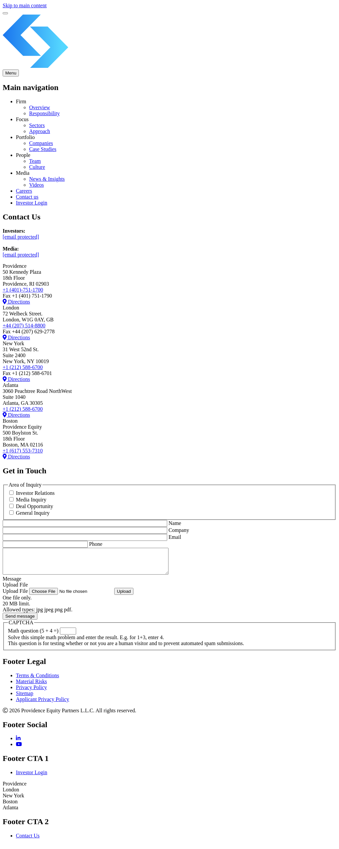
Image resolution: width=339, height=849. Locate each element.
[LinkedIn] (18, 743)
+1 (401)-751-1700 (23, 290)
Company (179, 530)
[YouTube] (19, 749)
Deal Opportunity (34, 506)
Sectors (37, 125)
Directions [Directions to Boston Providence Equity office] (16, 415)
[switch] (5, 13)
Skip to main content (25, 5)
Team (35, 161)
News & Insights (47, 179)
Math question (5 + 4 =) (33, 635)
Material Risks (31, 686)
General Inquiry (33, 513)
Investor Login (31, 203)
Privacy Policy (31, 692)
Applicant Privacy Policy (42, 704)
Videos (36, 185)
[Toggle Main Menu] (11, 73)
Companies (41, 143)
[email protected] (21, 237)
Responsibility (44, 113)
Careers (24, 191)
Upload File (15, 589)
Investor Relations (35, 493)
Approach (39, 131)
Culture (37, 167)
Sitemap (24, 698)
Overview (39, 107)
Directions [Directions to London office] (16, 337)
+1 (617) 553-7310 (23, 450)
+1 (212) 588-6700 (23, 367)
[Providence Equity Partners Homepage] (169, 66)
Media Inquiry (31, 499)
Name (175, 523)
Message (12, 584)
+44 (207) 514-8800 (24, 325)
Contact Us (28, 840)
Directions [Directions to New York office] (16, 379)
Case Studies (42, 149)
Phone (95, 544)
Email (175, 537)
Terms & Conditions (37, 680)
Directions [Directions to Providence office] (16, 302)
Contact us (27, 197)
